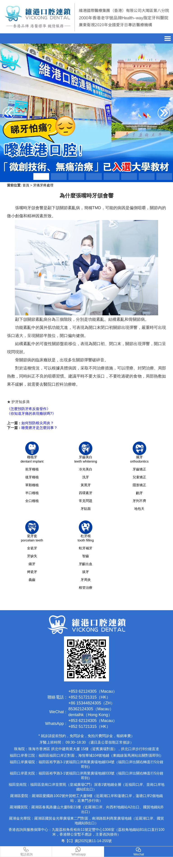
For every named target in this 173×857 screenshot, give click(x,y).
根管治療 (85, 587)
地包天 (139, 509)
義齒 (32, 580)
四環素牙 (85, 493)
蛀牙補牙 (85, 548)
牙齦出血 (85, 564)
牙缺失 (32, 556)
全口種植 (32, 501)
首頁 (26, 185)
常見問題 (85, 501)
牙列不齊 (139, 501)
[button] (41, 176)
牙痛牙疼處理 (43, 185)
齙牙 (139, 493)
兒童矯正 (139, 477)
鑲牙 (32, 564)
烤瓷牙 (32, 572)
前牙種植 (32, 469)
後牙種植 (32, 477)
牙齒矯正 (139, 469)
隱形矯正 (139, 485)
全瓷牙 (32, 548)
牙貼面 (86, 509)
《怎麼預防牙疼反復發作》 (28, 409)
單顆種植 (32, 485)
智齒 (85, 556)
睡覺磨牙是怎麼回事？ (39, 428)
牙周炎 (86, 580)
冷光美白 (85, 469)
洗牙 (85, 477)
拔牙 (85, 572)
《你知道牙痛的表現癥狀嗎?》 (31, 413)
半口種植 (32, 493)
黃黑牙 (86, 485)
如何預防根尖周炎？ (37, 423)
